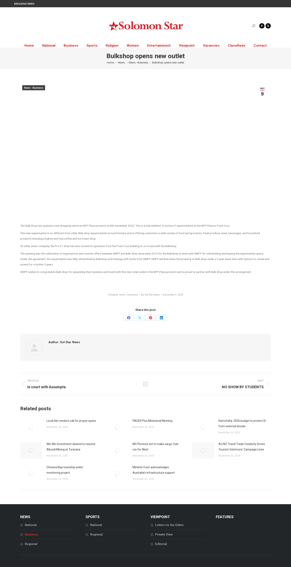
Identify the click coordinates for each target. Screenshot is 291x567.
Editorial (161, 544)
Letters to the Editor (169, 525)
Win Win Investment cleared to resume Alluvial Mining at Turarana (70, 446)
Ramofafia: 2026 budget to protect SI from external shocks (242, 423)
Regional (31, 544)
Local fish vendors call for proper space (71, 420)
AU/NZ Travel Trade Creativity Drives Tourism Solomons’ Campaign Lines (241, 446)
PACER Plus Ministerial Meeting (152, 420)
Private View (164, 534)
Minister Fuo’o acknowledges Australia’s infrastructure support (154, 470)
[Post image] (31, 427)
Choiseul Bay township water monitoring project (64, 470)
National (31, 525)
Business (31, 534)
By (150, 294)
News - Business (33, 87)
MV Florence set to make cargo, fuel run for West (155, 446)
